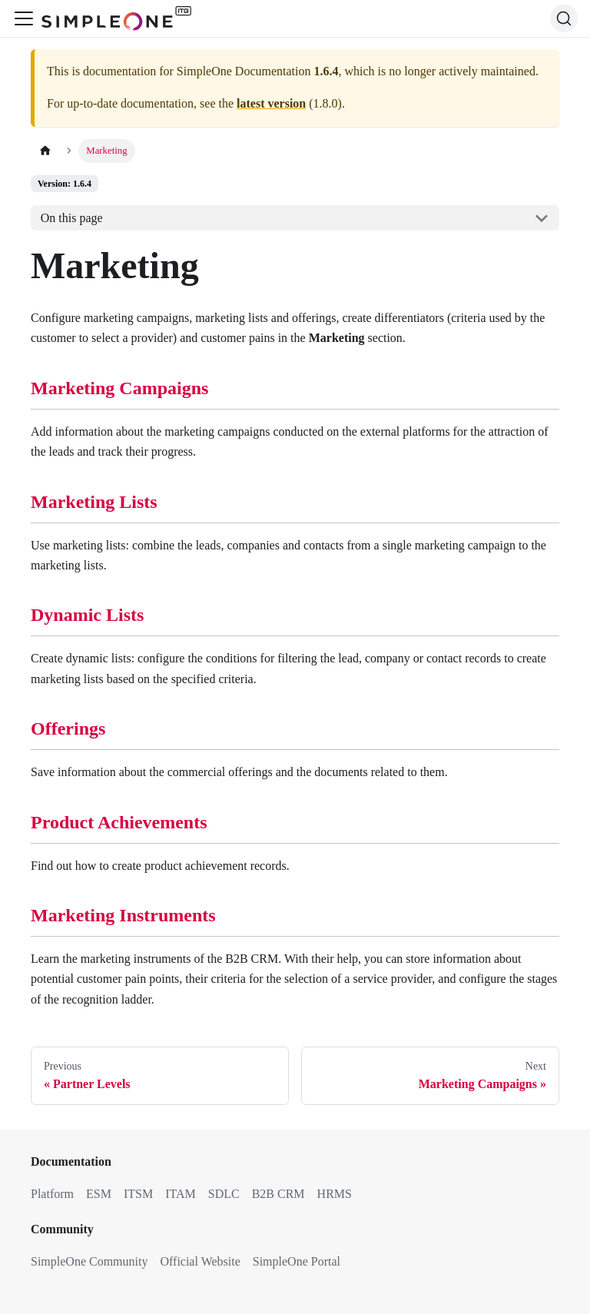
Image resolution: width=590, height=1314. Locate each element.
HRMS (334, 1193)
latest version (271, 103)
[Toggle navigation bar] (23, 18)
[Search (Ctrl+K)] (564, 18)
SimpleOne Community (89, 1261)
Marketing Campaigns (119, 388)
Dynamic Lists (87, 615)
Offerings (68, 728)
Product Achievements (119, 822)
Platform (52, 1193)
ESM (98, 1193)
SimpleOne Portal (296, 1261)
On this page (72, 217)
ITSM (138, 1193)
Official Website (200, 1261)
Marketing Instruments (123, 915)
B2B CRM (278, 1193)
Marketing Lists (94, 502)
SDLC (224, 1193)
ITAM (180, 1193)
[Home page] (45, 151)
